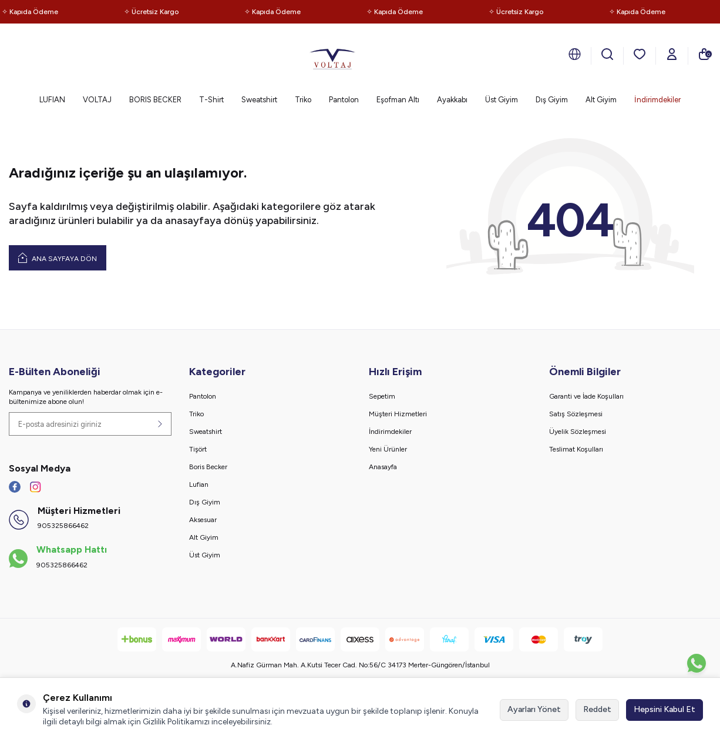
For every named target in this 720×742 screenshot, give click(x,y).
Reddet (597, 709)
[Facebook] (15, 487)
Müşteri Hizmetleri (398, 414)
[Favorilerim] (639, 54)
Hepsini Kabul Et (664, 709)
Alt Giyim (601, 99)
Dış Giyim (552, 99)
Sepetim (382, 396)
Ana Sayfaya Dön (57, 257)
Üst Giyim (501, 99)
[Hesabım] (672, 54)
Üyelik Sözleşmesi (577, 431)
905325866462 (63, 526)
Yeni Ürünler (388, 449)
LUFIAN (52, 99)
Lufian (198, 484)
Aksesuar (203, 520)
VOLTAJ (97, 99)
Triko (303, 99)
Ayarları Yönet (534, 709)
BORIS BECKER (155, 99)
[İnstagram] (35, 487)
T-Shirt (211, 99)
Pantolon (344, 99)
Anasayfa (383, 467)
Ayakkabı (452, 99)
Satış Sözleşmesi (576, 414)
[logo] (332, 55)
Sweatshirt (259, 99)
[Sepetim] (704, 54)
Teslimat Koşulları (576, 449)
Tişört (198, 449)
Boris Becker (208, 467)
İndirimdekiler (657, 99)
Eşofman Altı (397, 99)
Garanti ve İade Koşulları (586, 396)
